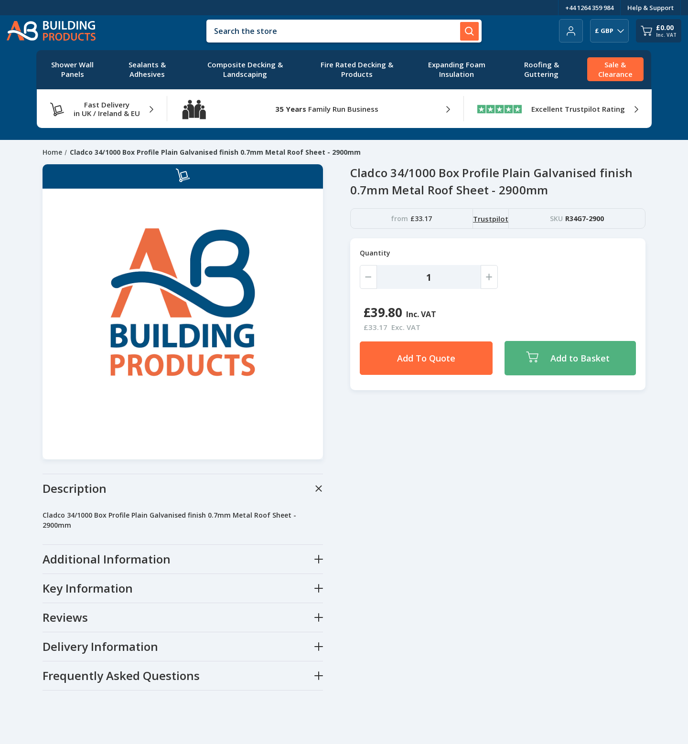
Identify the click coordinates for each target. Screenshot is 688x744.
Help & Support (650, 7)
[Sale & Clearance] (615, 69)
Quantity (375, 252)
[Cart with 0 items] (658, 31)
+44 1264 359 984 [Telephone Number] (589, 7)
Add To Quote (426, 358)
